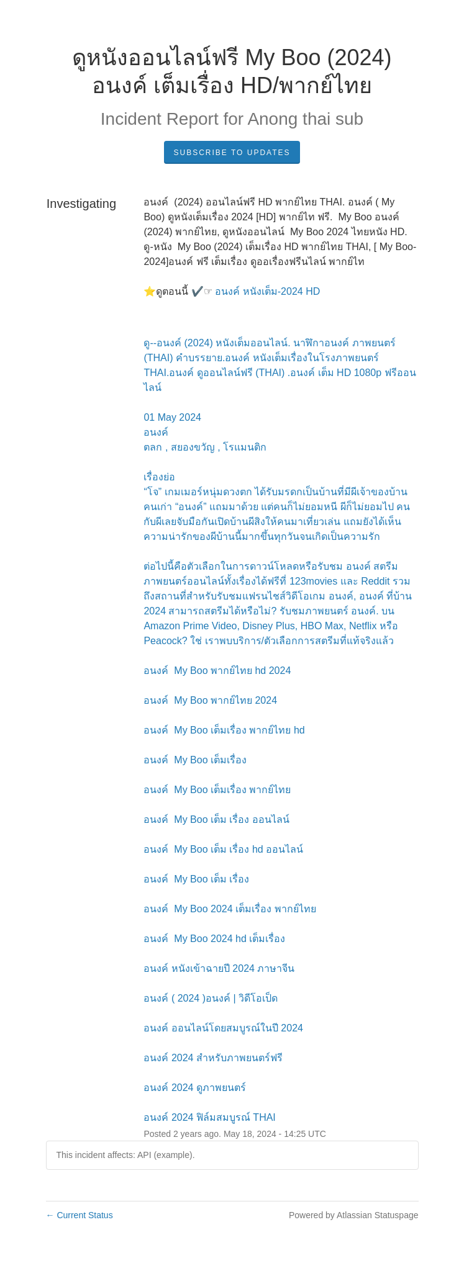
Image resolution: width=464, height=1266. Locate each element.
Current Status (79, 1215)
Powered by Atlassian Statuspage (354, 1215)
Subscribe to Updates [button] (231, 152)
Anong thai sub (305, 118)
